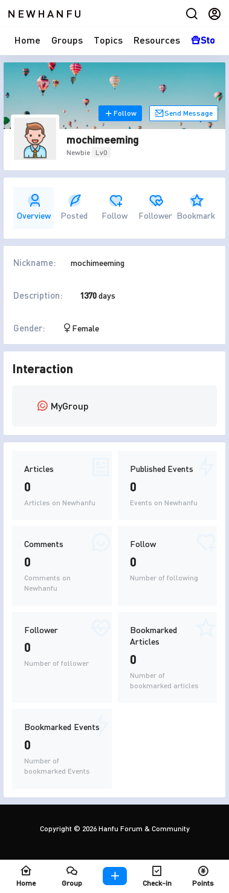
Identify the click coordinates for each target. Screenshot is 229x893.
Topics (108, 39)
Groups (67, 39)
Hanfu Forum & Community (143, 828)
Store (208, 39)
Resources (157, 39)
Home (27, 39)
